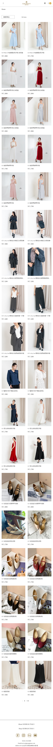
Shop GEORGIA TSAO (26, 728)
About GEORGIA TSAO (26, 724)
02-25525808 (27, 741)
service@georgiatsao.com (28, 743)
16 (28, 701)
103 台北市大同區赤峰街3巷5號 (29, 745)
